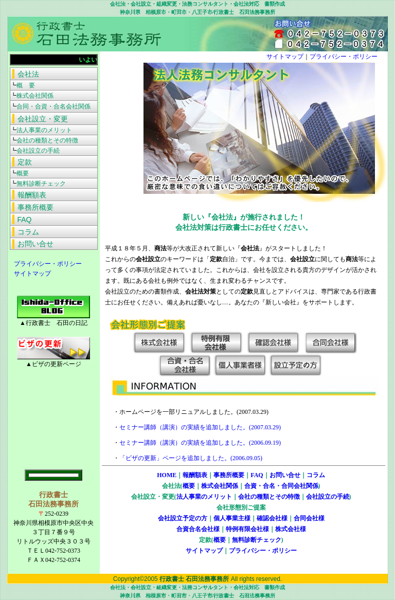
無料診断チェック (256, 539)
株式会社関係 (219, 485)
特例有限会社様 (247, 529)
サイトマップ (29, 273)
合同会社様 (309, 518)
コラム (316, 475)
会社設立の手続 (327, 496)
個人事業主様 (231, 518)
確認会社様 (272, 518)
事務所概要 (228, 475)
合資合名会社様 (198, 529)
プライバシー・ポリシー (45, 263)
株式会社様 (290, 529)
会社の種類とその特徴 (269, 496)
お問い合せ (285, 475)
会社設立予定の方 (182, 518)
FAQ (256, 475)
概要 (189, 485)
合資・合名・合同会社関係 (281, 485)
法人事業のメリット (204, 496)
